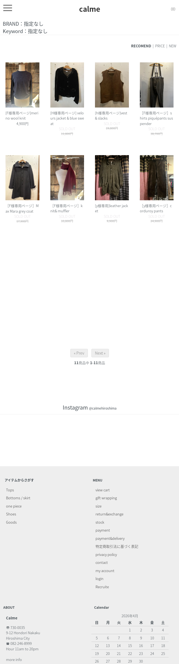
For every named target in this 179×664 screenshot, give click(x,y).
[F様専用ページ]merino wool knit (21, 115)
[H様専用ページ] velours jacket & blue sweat (67, 118)
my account (105, 570)
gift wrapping (106, 497)
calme (89, 9)
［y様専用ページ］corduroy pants (156, 208)
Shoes (11, 514)
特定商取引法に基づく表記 (117, 546)
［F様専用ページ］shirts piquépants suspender (156, 118)
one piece (14, 506)
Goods (11, 522)
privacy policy (106, 554)
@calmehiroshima (103, 408)
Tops (10, 489)
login (99, 578)
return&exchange (109, 514)
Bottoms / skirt (18, 497)
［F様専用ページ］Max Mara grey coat (22, 208)
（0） (169, 8)
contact (102, 562)
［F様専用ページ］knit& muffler (66, 208)
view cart (103, 489)
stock (100, 522)
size (99, 506)
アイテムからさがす (19, 480)
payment (103, 530)
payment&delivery (110, 538)
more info (14, 659)
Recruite (102, 586)
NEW (172, 45)
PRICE (160, 45)
